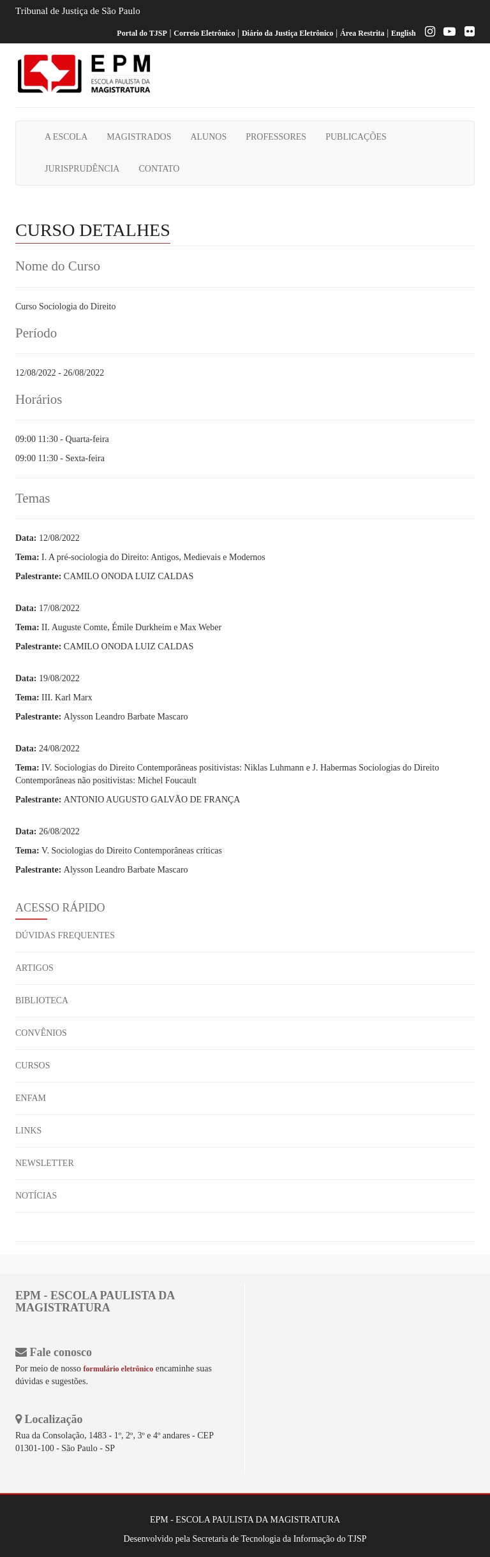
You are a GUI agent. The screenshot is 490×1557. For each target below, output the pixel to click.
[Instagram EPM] (427, 33)
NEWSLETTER (44, 1163)
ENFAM (30, 1098)
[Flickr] (466, 33)
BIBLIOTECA (41, 1000)
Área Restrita (362, 33)
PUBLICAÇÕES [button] (356, 137)
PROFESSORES (276, 137)
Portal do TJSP (142, 33)
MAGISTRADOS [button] (139, 137)
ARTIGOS (34, 968)
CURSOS (32, 1065)
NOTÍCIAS (36, 1195)
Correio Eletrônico (204, 33)
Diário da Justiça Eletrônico (288, 33)
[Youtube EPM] (446, 33)
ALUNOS (208, 137)
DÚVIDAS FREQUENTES (65, 935)
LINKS (28, 1130)
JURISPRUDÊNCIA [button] (82, 168)
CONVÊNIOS (41, 1033)
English (403, 33)
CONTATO (158, 168)
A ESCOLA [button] (66, 137)
